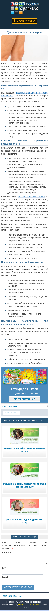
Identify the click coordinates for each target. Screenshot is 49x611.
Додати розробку (26, 21)
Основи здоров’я (11, 413)
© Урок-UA (12, 596)
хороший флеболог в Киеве (31, 197)
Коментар (8, 552)
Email (5, 577)
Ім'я (4, 568)
